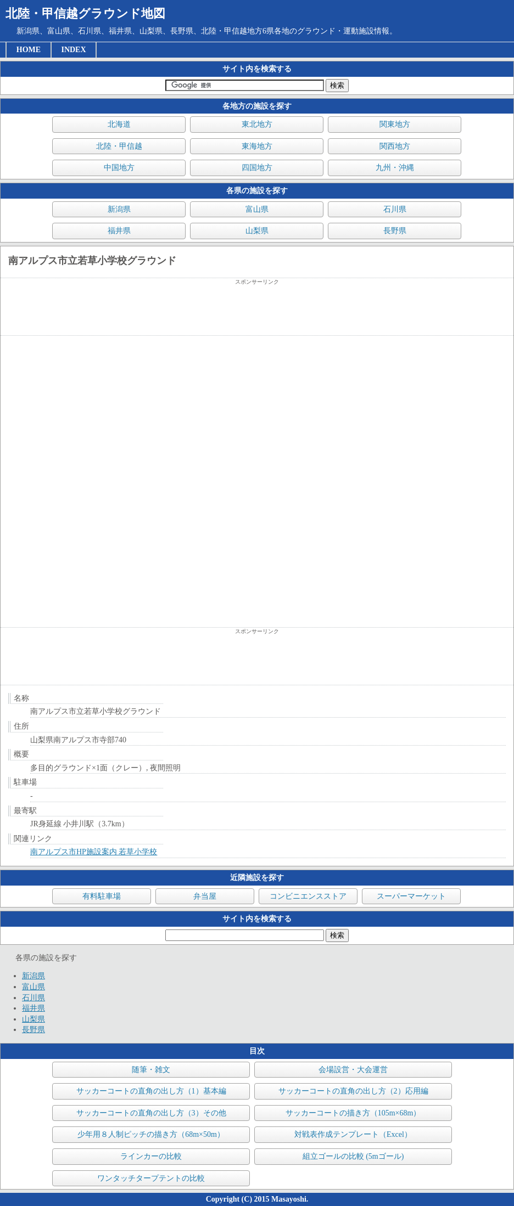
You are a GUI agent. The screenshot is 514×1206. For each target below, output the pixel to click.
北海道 (119, 124)
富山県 (257, 209)
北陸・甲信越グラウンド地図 (85, 13)
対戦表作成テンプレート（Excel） (353, 1134)
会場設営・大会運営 (353, 1070)
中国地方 (119, 168)
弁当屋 (204, 896)
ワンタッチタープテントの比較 (151, 1178)
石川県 (394, 209)
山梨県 (257, 231)
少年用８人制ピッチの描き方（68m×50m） (151, 1134)
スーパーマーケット (411, 896)
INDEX (73, 50)
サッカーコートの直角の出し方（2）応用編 (353, 1091)
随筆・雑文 (151, 1070)
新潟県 (119, 209)
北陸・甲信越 (119, 146)
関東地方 (394, 124)
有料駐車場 (101, 896)
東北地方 (257, 124)
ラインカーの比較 (151, 1156)
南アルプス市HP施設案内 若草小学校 (93, 852)
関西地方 (394, 146)
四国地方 (257, 168)
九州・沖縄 (395, 168)
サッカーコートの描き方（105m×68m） (353, 1113)
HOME (28, 50)
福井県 (119, 231)
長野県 (394, 231)
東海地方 (257, 146)
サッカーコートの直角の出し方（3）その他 (151, 1113)
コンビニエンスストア (308, 896)
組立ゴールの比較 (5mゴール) (353, 1156)
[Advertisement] (257, 310)
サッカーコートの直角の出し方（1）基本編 (151, 1091)
